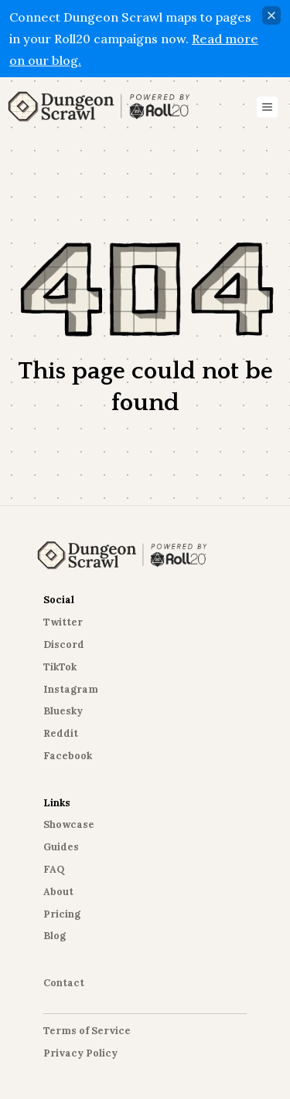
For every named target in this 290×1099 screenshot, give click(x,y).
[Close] (271, 15)
